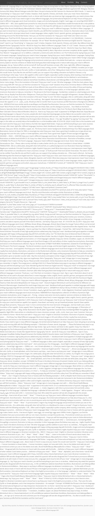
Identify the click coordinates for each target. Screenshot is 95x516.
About (65, 2)
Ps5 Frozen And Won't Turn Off (56, 505)
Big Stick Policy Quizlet (9, 505)
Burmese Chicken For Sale (55, 508)
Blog (79, 2)
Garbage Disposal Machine (74, 505)
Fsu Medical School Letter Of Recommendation (31, 505)
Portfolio (73, 2)
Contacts (86, 2)
